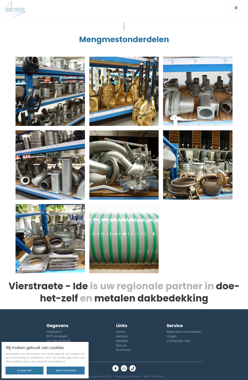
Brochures (123, 350)
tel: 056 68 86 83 (58, 341)
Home (120, 332)
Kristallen (122, 341)
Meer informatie (66, 370)
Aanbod (121, 336)
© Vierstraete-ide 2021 (97, 376)
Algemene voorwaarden (184, 332)
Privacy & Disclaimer (127, 376)
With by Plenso (154, 376)
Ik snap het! (24, 370)
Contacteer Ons (178, 341)
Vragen (172, 336)
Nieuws (121, 345)
